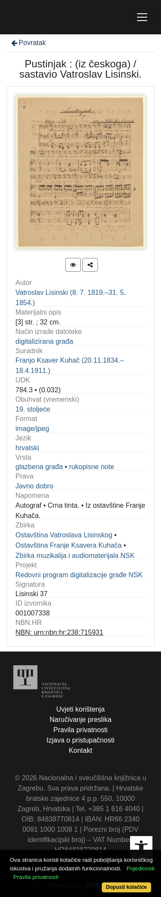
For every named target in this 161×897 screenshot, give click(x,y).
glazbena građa (39, 466)
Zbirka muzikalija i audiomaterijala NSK (74, 555)
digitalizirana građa (44, 341)
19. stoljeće (32, 409)
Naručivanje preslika (80, 719)
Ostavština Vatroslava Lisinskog (63, 535)
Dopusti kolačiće (126, 887)
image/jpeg (32, 428)
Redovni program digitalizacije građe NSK (79, 575)
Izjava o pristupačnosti (80, 740)
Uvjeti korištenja (80, 709)
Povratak (28, 42)
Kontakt (80, 750)
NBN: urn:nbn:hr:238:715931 (59, 632)
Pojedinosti (141, 868)
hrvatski (27, 448)
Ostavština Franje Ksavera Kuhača (68, 545)
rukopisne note (91, 466)
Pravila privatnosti (80, 729)
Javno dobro (34, 486)
